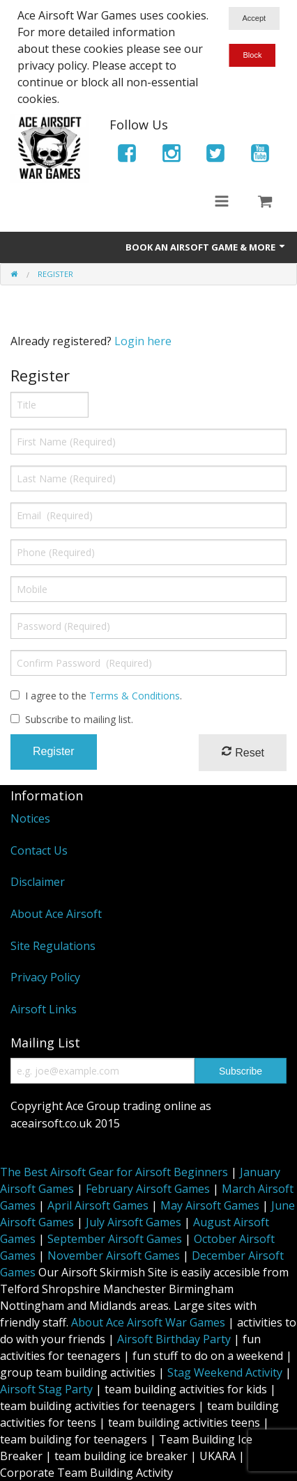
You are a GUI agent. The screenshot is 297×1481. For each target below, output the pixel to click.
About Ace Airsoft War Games (148, 1322)
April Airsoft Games (97, 1205)
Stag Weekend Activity (224, 1372)
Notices (30, 818)
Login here (143, 341)
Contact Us (39, 850)
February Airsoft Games (148, 1188)
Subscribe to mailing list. (79, 719)
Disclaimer (37, 881)
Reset (242, 752)
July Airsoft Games (133, 1222)
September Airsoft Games (114, 1238)
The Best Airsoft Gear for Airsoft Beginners (114, 1172)
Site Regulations (53, 945)
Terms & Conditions (134, 695)
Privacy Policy (45, 977)
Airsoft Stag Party (46, 1389)
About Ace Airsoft (56, 913)
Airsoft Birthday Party (174, 1339)
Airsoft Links (43, 1009)
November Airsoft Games (113, 1255)
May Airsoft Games (209, 1205)
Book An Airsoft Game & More (206, 247)
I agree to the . (103, 695)
